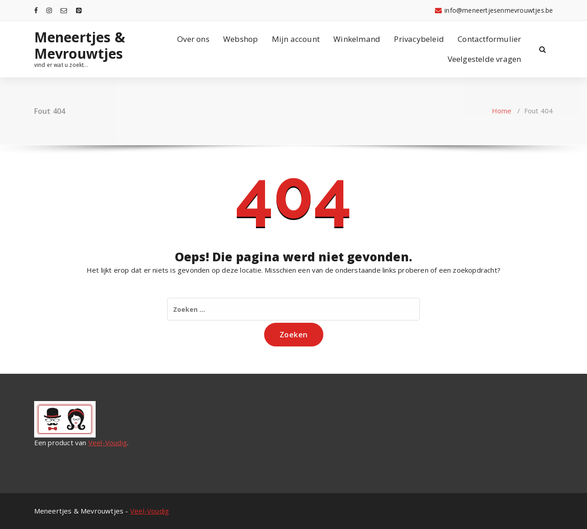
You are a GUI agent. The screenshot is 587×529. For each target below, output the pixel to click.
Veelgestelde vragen (484, 59)
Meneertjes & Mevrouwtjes (79, 45)
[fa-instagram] (49, 10)
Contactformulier (489, 39)
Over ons (193, 39)
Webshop (240, 39)
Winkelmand (356, 39)
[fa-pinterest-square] (79, 10)
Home (502, 110)
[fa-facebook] (36, 10)
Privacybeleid (419, 39)
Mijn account (296, 39)
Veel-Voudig (107, 442)
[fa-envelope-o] (64, 10)
